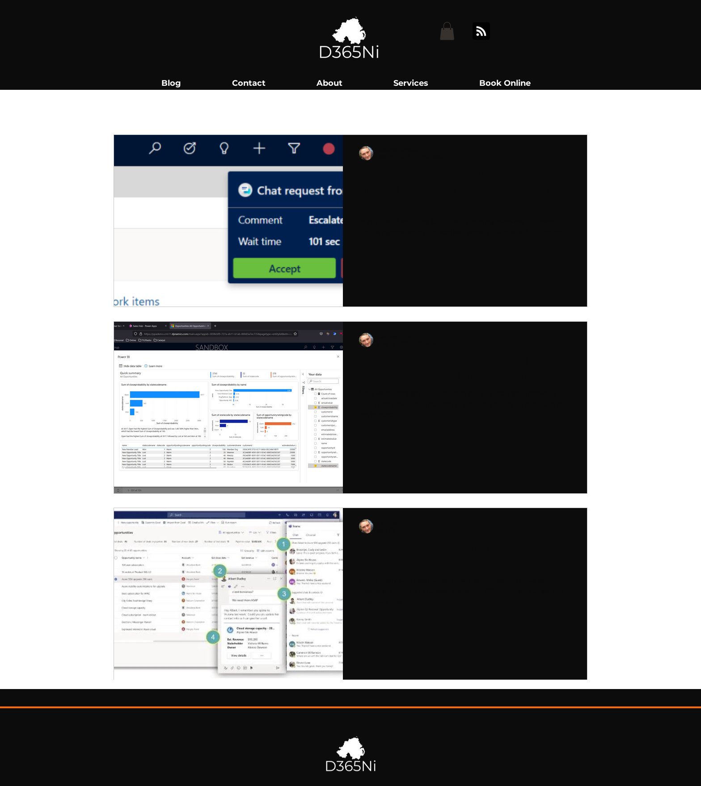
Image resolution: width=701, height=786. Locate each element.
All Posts (129, 107)
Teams (211, 107)
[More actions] (569, 153)
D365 (172, 107)
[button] (447, 31)
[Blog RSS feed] (481, 31)
